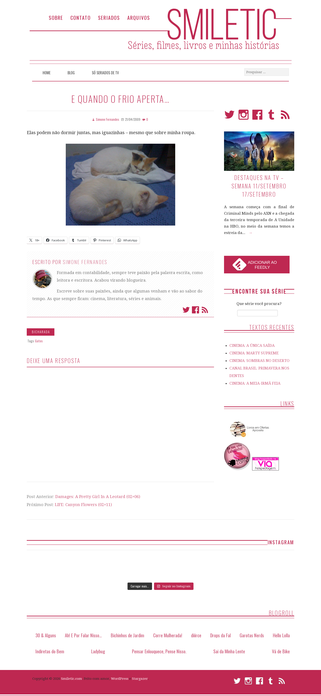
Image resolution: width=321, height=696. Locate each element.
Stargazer (140, 679)
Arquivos (138, 17)
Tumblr (271, 117)
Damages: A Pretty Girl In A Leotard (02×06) (97, 496)
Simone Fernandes (85, 261)
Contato (80, 17)
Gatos (39, 341)
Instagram (244, 117)
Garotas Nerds (252, 635)
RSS (285, 117)
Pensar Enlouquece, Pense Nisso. (159, 651)
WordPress (119, 679)
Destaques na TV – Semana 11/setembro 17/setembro (259, 185)
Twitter (186, 309)
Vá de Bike (281, 651)
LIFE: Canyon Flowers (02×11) (83, 504)
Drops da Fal (220, 635)
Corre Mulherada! (167, 635)
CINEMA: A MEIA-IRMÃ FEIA (254, 383)
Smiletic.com (71, 679)
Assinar (204, 309)
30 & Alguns (45, 635)
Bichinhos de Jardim (127, 635)
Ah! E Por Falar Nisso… (83, 635)
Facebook (195, 309)
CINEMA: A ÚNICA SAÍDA (252, 345)
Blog (71, 72)
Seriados (109, 17)
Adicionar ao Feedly (262, 265)
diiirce (196, 635)
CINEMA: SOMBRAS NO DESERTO (259, 360)
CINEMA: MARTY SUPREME (254, 353)
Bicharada (41, 331)
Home (46, 72)
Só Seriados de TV (105, 72)
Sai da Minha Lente (229, 651)
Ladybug (98, 651)
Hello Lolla (281, 635)
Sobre (56, 17)
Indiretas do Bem (49, 651)
